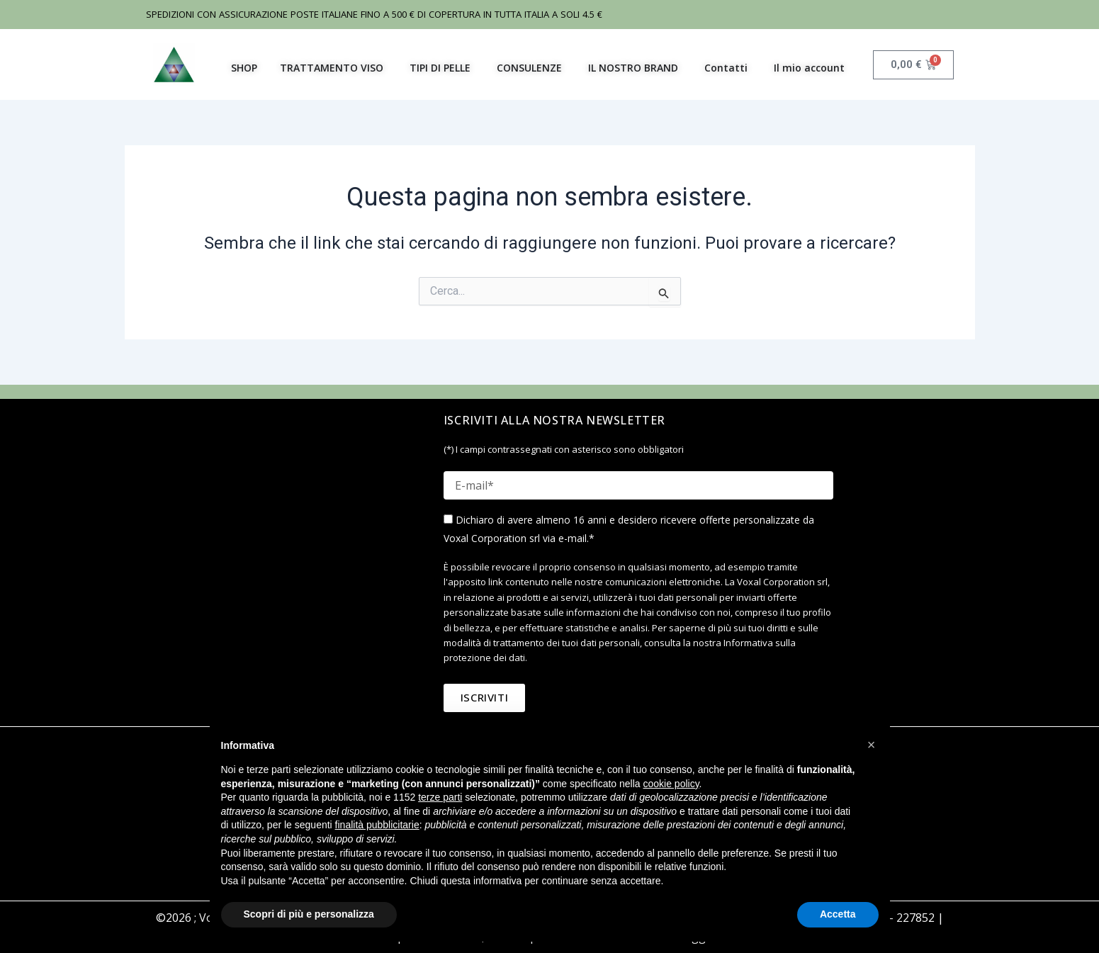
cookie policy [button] (671, 783)
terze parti (440, 797)
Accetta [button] (838, 914)
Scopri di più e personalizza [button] (309, 914)
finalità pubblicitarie (377, 824)
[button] (871, 744)
